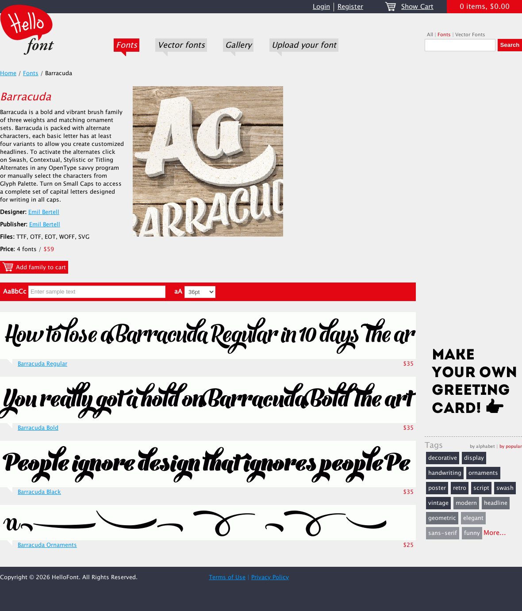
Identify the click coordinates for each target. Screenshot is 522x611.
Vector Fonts (470, 34)
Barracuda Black (39, 492)
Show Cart (417, 7)
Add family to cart (34, 267)
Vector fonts (181, 45)
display (474, 458)
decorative (442, 458)
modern (466, 503)
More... (495, 533)
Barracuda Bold (38, 428)
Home (8, 73)
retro (459, 488)
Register (350, 7)
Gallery (238, 45)
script (481, 488)
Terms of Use (227, 577)
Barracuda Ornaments (47, 545)
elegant (473, 518)
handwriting (444, 473)
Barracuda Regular (42, 363)
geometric (442, 518)
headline (495, 503)
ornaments (483, 473)
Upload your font (304, 45)
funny (472, 533)
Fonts (126, 45)
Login (321, 7)
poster (437, 488)
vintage (438, 503)
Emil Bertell (43, 212)
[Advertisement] (473, 202)
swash (505, 488)
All (430, 34)
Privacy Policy (270, 577)
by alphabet (482, 446)
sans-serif (442, 533)
